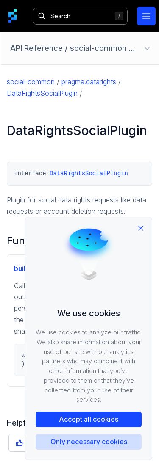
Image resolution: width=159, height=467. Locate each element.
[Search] (80, 16)
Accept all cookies (88, 419)
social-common (31, 81)
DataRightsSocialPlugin (42, 93)
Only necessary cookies (88, 441)
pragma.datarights (88, 81)
